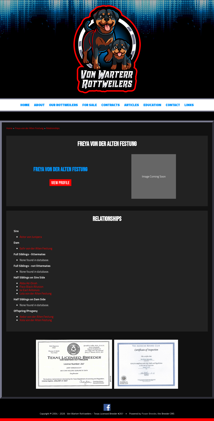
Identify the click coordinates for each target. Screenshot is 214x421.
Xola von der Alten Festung (36, 320)
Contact (173, 104)
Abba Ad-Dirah (28, 283)
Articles (131, 104)
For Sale (89, 104)
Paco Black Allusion (31, 286)
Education (152, 104)
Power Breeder (149, 413)
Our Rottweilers (63, 104)
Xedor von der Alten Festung (37, 316)
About (39, 104)
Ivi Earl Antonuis (30, 290)
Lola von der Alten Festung (36, 293)
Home (25, 104)
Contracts (110, 104)
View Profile (60, 183)
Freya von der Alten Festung (29, 128)
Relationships (53, 128)
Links (189, 104)
